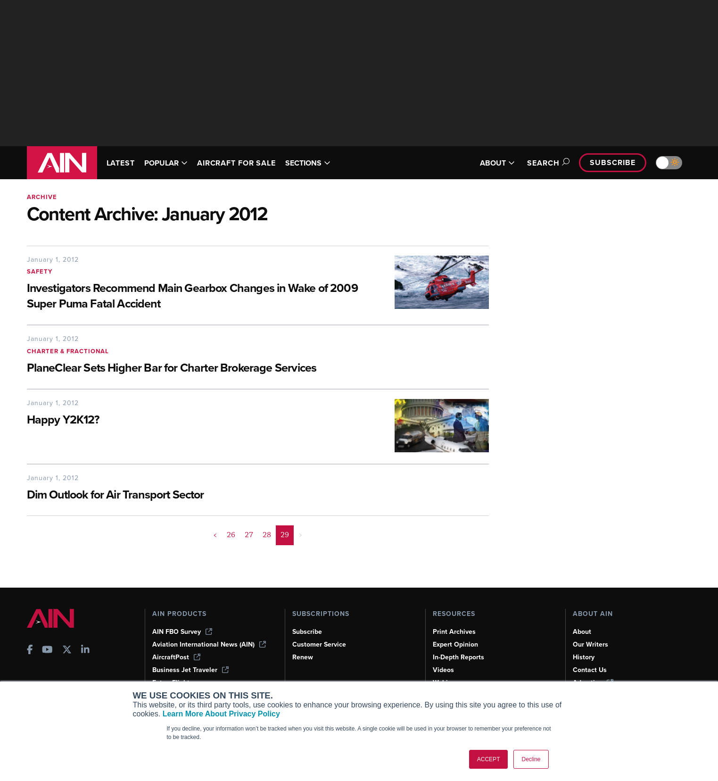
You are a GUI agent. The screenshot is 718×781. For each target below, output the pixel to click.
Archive (42, 196)
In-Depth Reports (458, 657)
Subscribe (612, 162)
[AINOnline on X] (67, 650)
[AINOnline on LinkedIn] (85, 650)
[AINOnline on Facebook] (30, 650)
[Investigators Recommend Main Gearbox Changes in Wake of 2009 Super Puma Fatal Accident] (203, 296)
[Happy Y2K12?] (203, 420)
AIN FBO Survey (182, 632)
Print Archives (454, 632)
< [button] (215, 535)
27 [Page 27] (249, 535)
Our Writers (590, 644)
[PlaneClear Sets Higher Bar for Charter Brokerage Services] (213, 368)
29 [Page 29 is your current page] (285, 535)
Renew (302, 657)
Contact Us (590, 670)
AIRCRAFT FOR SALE (236, 162)
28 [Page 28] (267, 535)
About (582, 632)
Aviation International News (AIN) (209, 644)
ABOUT (497, 162)
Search (547, 163)
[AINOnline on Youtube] (47, 650)
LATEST (121, 162)
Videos (443, 670)
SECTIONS (307, 162)
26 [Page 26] (231, 535)
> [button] (300, 535)
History (583, 657)
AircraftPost (176, 657)
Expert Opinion (455, 644)
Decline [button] (530, 759)
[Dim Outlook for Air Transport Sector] (213, 495)
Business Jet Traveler (190, 670)
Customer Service (319, 644)
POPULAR (166, 162)
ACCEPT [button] (488, 759)
